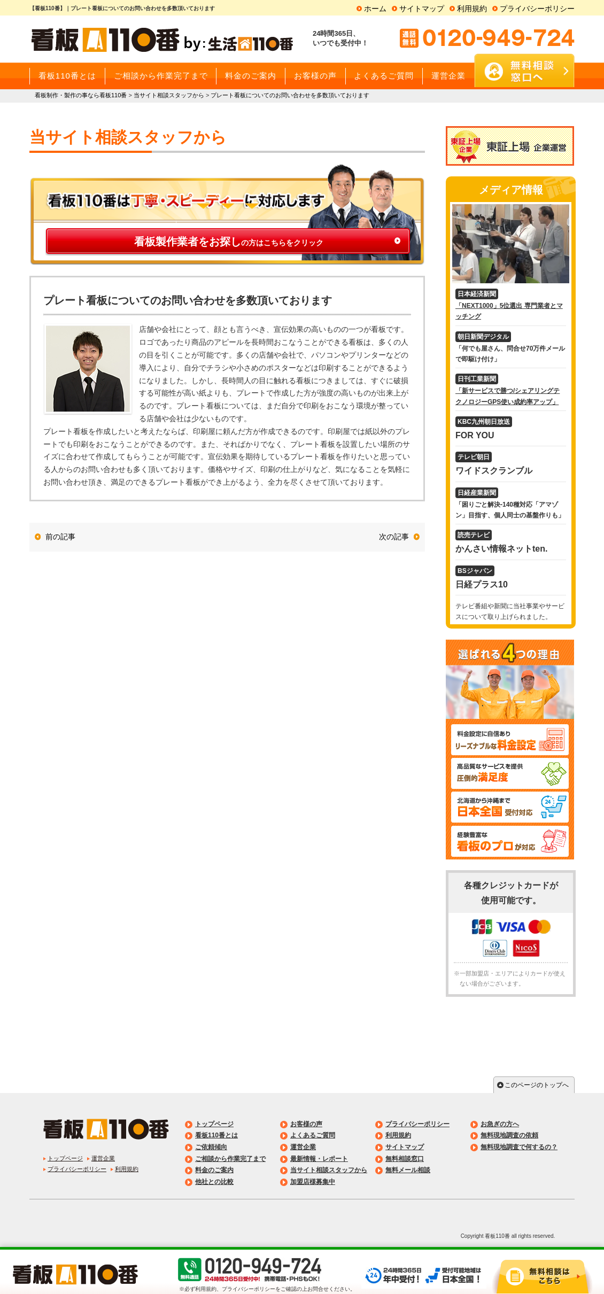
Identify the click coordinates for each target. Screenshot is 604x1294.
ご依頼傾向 (211, 1147)
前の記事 (60, 536)
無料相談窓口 (404, 1159)
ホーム (375, 8)
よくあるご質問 (312, 1135)
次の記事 (394, 536)
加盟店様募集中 (312, 1181)
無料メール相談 (407, 1170)
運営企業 (103, 1158)
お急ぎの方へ (500, 1124)
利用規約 (472, 8)
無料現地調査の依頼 (509, 1135)
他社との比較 (214, 1181)
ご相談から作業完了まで (230, 1159)
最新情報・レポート (319, 1159)
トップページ (65, 1158)
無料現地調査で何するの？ (519, 1147)
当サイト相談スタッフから (328, 1170)
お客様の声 (306, 1124)
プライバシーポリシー (537, 8)
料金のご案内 (214, 1170)
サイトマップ (421, 8)
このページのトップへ (537, 1085)
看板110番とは (216, 1135)
